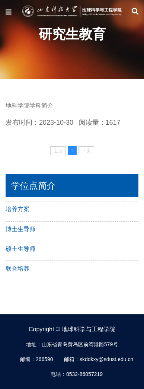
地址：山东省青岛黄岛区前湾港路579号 (72, 344)
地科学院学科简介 (29, 105)
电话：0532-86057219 (77, 374)
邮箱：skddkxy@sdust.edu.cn (98, 359)
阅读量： (100, 122)
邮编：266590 (36, 359)
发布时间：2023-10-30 (39, 122)
